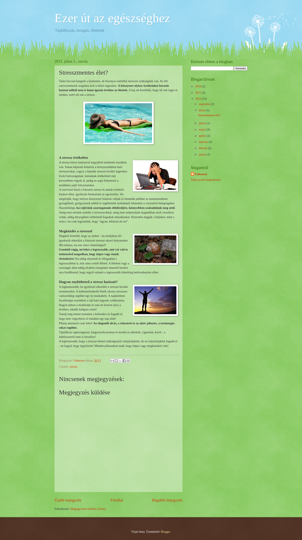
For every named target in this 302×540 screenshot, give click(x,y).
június (203, 123)
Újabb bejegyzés (68, 500)
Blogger (165, 531)
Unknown (201, 174)
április (203, 135)
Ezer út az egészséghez (112, 18)
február (203, 148)
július (202, 110)
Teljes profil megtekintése (206, 179)
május (202, 129)
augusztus (205, 104)
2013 (198, 98)
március (204, 141)
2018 (198, 86)
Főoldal (117, 500)
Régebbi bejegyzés (167, 500)
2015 (198, 92)
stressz (73, 366)
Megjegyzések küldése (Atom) (88, 508)
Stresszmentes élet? (209, 115)
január (203, 154)
